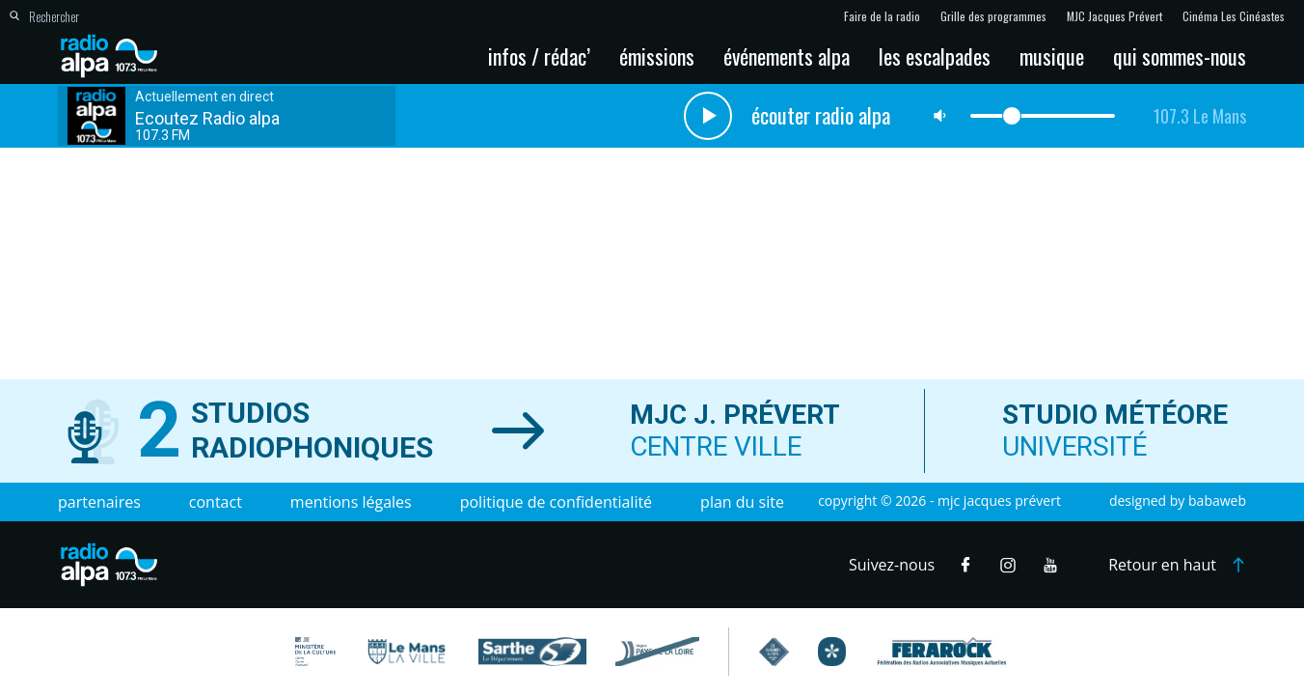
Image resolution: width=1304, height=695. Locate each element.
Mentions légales (351, 502)
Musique (1051, 56)
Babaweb (1217, 500)
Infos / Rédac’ (539, 56)
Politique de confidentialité (556, 502)
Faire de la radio (882, 16)
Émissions (656, 56)
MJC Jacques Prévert (1114, 16)
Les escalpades (935, 56)
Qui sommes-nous (1179, 56)
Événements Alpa (786, 56)
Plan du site (742, 502)
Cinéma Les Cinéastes (1233, 16)
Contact (215, 502)
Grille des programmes (993, 16)
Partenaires (99, 502)
